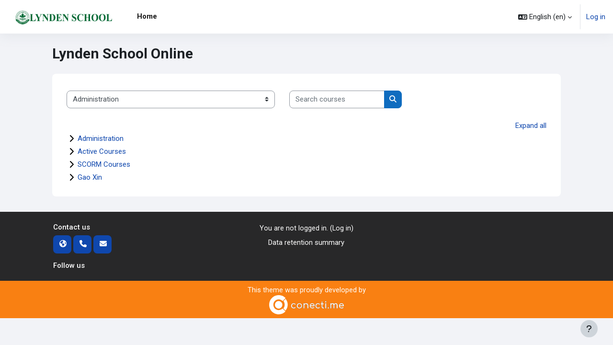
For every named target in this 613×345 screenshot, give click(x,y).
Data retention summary (306, 243)
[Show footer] (589, 328)
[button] (545, 17)
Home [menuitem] (147, 16)
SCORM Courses (104, 164)
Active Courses (102, 151)
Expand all (530, 125)
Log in (595, 16)
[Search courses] (337, 99)
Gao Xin (90, 177)
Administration (101, 138)
